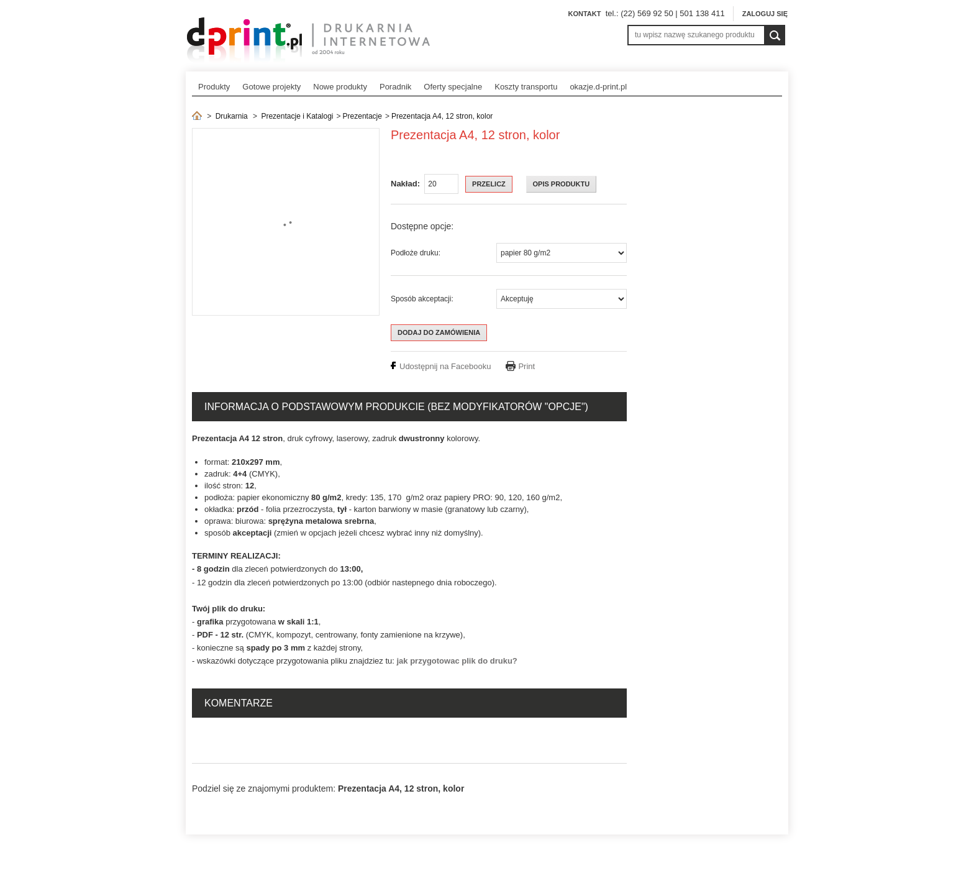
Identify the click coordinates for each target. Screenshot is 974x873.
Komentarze (238, 703)
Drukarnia (232, 116)
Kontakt (584, 13)
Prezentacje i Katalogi (297, 116)
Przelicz (489, 184)
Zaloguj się (765, 13)
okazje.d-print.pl (598, 86)
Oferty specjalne (453, 86)
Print (526, 366)
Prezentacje (362, 116)
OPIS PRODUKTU (561, 184)
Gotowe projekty (271, 86)
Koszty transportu (525, 86)
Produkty (214, 86)
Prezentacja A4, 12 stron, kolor (442, 116)
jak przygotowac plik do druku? (456, 660)
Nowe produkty (340, 86)
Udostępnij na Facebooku (445, 366)
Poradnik (395, 86)
